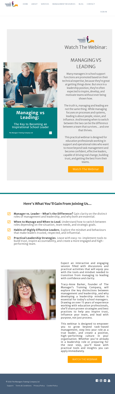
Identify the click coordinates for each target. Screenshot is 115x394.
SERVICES (45, 4)
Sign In (103, 12)
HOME (25, 4)
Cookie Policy (52, 386)
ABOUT (34, 4)
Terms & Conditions (24, 386)
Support (10, 386)
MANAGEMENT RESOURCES (63, 4)
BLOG (81, 4)
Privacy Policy (39, 386)
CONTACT (91, 4)
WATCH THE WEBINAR (84, 359)
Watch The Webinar (86, 169)
